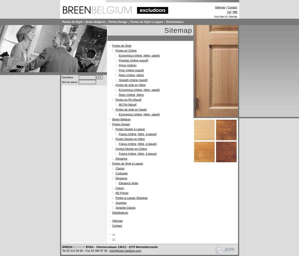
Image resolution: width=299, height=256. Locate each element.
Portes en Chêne (126, 50)
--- (113, 234)
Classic (120, 168)
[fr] (235, 12)
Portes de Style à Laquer (146, 22)
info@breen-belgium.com (125, 250)
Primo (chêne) (127, 65)
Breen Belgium (95, 22)
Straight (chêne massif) (133, 80)
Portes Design (117, 22)
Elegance (121, 158)
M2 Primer (122, 193)
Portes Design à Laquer (130, 129)
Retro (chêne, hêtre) (131, 75)
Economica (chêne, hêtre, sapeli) (139, 55)
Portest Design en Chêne (131, 149)
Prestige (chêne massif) (133, 60)
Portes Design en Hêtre (130, 139)
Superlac (121, 203)
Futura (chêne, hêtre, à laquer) (138, 134)
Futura (120, 188)
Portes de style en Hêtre (131, 85)
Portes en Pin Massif (128, 99)
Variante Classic (126, 207)
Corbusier (122, 173)
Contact (232, 7)
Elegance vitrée (128, 183)
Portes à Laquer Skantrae (132, 198)
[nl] (229, 12)
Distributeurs (175, 22)
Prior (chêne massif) (131, 70)
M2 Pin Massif (127, 104)
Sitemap (220, 7)
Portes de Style (72, 22)
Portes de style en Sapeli (131, 109)
